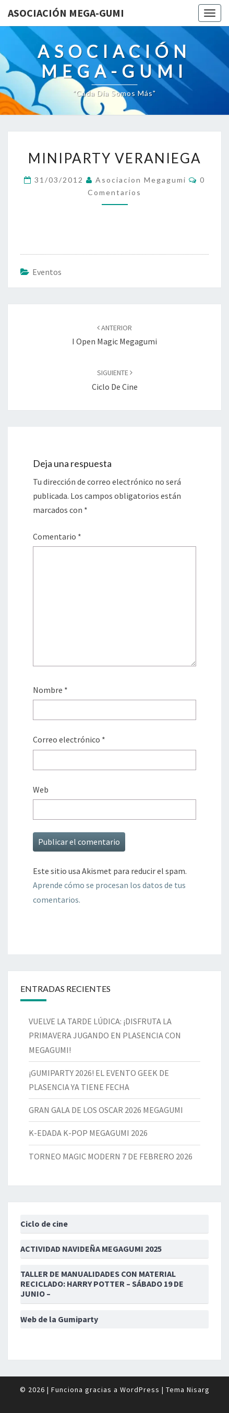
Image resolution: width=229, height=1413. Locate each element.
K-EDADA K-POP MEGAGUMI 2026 (88, 1133)
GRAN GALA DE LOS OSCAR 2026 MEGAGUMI (106, 1110)
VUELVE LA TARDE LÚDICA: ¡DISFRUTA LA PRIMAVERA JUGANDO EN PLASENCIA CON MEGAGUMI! (105, 1035)
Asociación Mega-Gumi (66, 12)
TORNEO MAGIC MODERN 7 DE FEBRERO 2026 (110, 1156)
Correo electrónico (69, 739)
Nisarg (198, 1389)
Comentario (57, 536)
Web (41, 789)
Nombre (50, 690)
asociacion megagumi (140, 179)
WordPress (140, 1389)
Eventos (47, 272)
